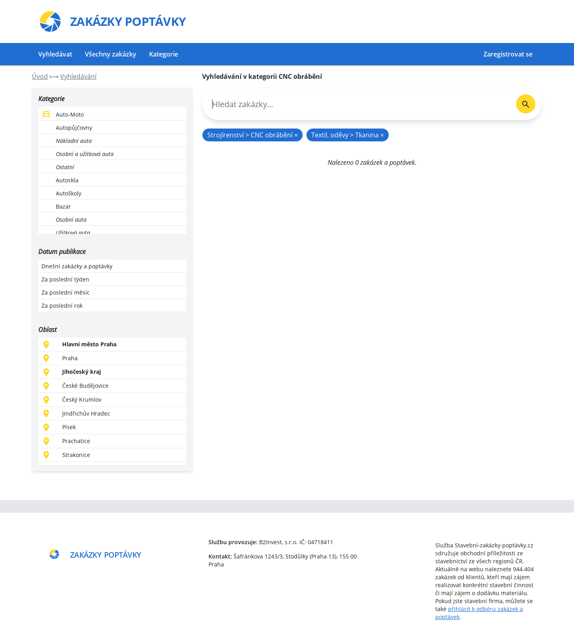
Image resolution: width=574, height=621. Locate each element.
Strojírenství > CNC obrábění (252, 135)
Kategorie (163, 54)
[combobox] (356, 104)
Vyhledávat (55, 54)
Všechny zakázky (110, 54)
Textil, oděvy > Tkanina (347, 135)
